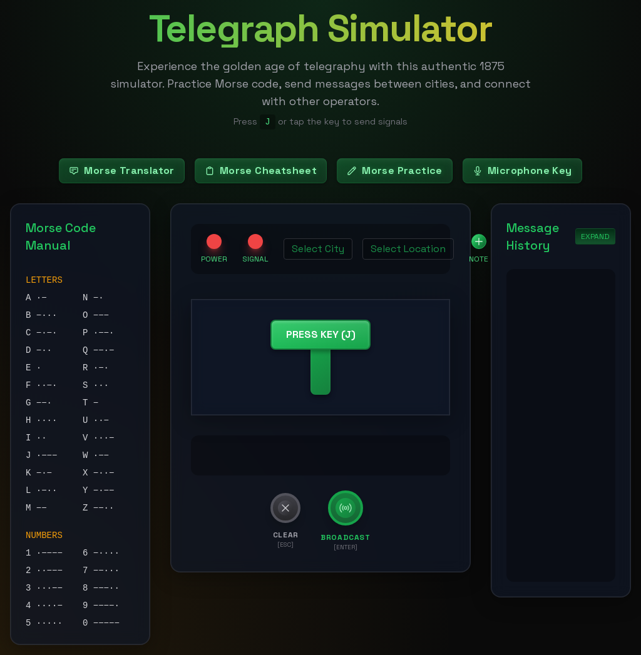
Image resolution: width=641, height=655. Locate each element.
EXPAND (595, 236)
